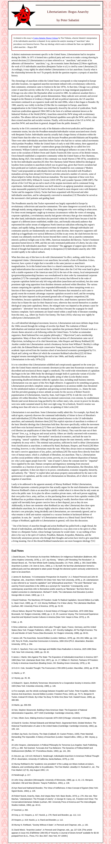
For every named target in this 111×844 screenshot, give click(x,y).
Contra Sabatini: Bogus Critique (45, 38)
